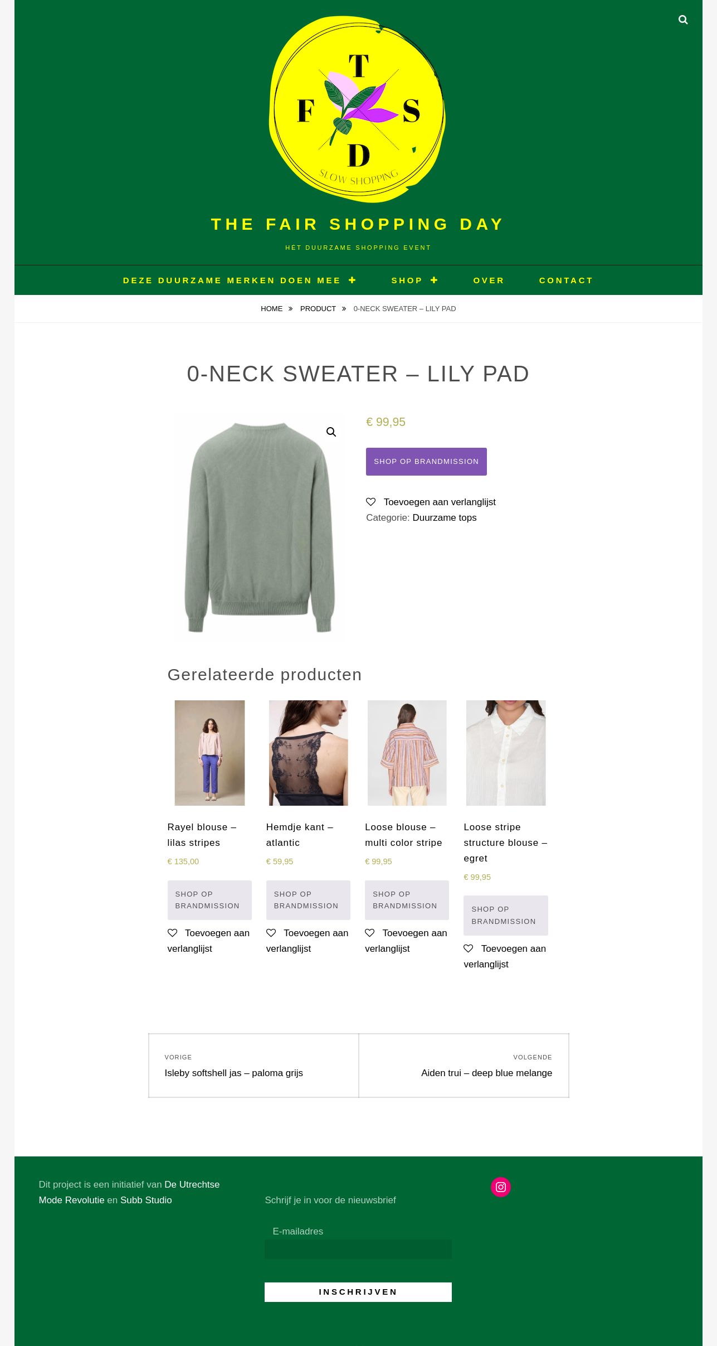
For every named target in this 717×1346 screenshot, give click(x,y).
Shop (407, 280)
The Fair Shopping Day (358, 224)
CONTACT (566, 280)
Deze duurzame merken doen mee (232, 280)
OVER (489, 280)
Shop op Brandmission (426, 461)
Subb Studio (146, 1200)
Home (273, 308)
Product (319, 308)
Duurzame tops (444, 517)
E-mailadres (297, 1231)
